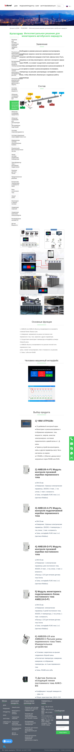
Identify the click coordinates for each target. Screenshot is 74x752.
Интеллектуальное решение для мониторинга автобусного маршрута (48, 28)
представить (63, 732)
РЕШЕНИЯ (23, 6)
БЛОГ (37, 6)
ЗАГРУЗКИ (43, 6)
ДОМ (15, 6)
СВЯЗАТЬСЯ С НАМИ (51, 7)
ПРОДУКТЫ (30, 6)
